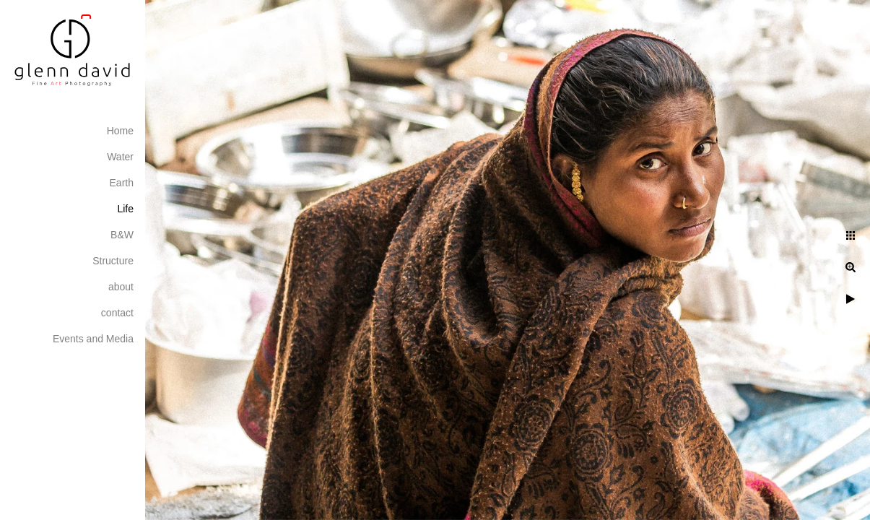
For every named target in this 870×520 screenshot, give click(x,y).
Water (120, 156)
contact (117, 312)
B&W (122, 234)
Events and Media (93, 338)
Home (120, 130)
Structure (113, 260)
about (121, 286)
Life (125, 208)
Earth (122, 182)
